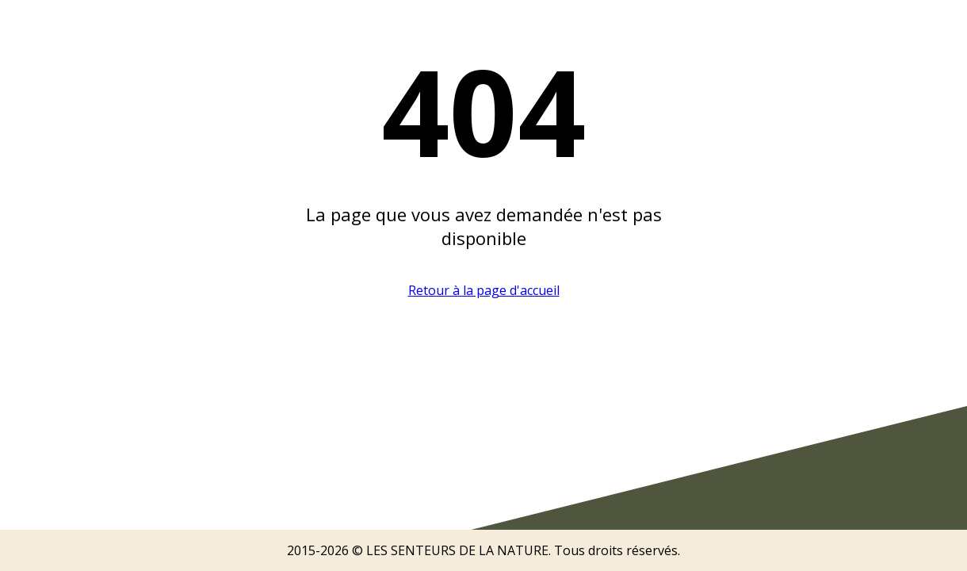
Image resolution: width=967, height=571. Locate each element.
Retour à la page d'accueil (484, 290)
